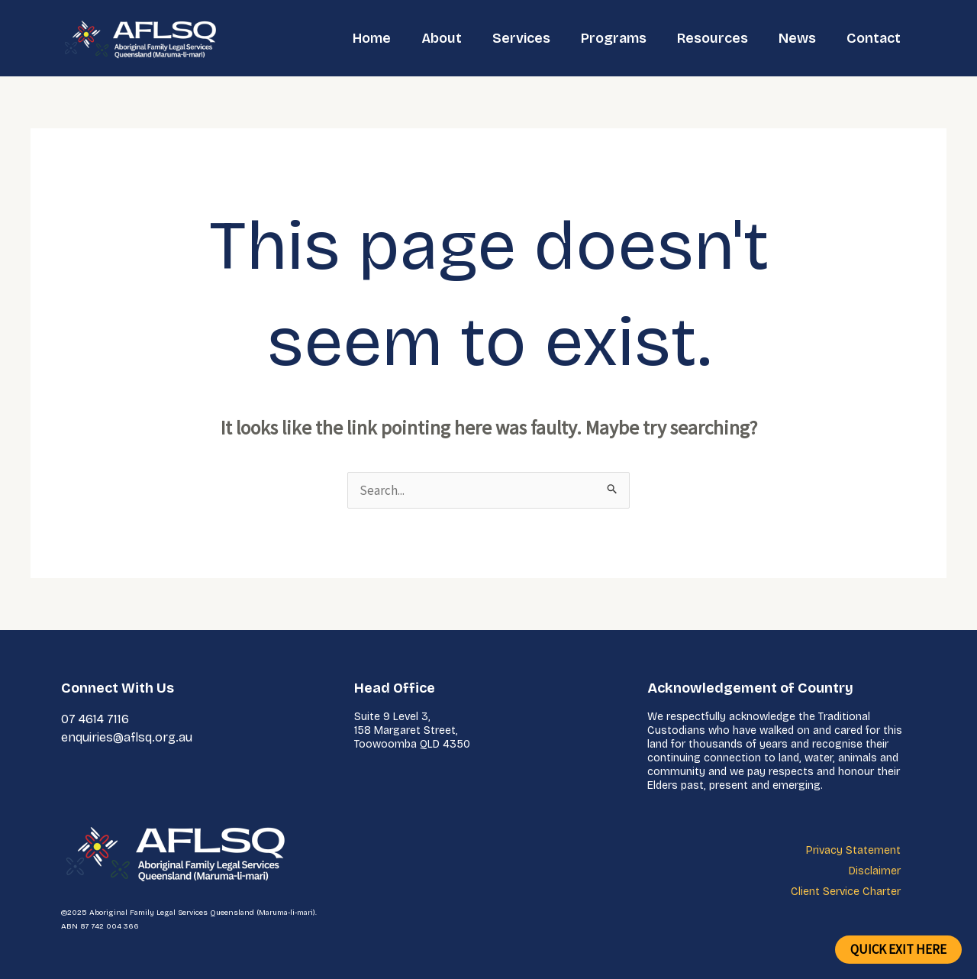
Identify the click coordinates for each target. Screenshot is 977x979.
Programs (613, 38)
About (441, 38)
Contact (873, 38)
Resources (712, 38)
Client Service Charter (846, 891)
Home (372, 38)
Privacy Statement (853, 850)
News (797, 38)
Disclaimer (875, 870)
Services (521, 38)
